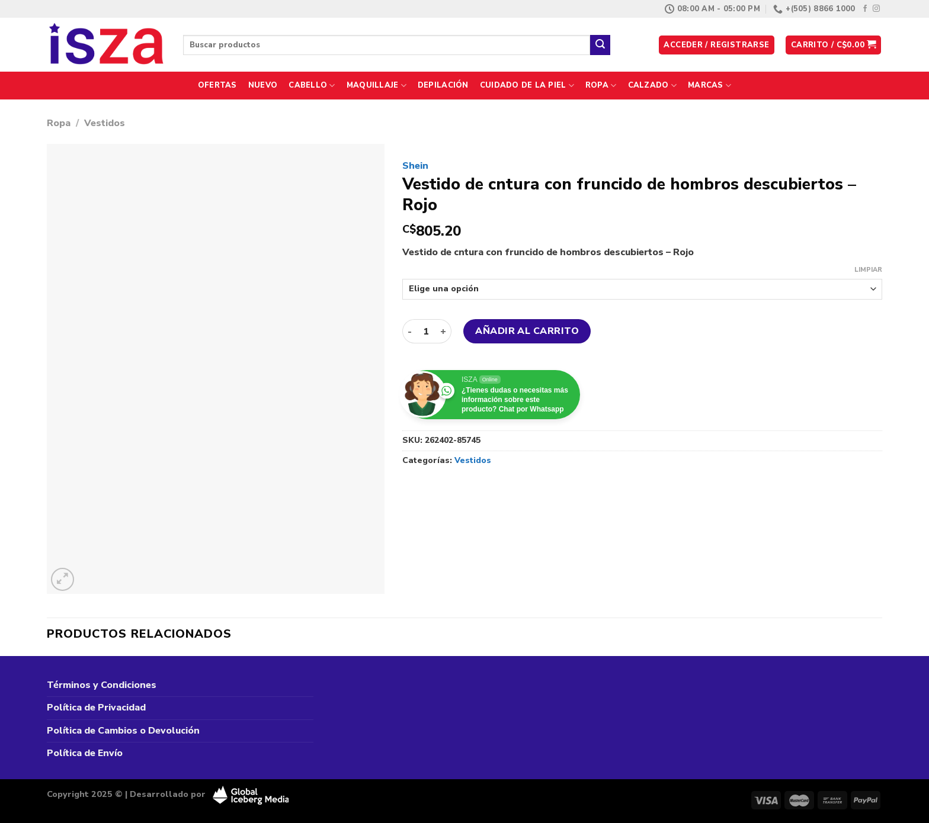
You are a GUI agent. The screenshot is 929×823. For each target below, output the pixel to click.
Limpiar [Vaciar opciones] (868, 270)
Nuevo (262, 85)
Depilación (443, 85)
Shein (415, 165)
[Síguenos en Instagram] (876, 9)
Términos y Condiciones (101, 685)
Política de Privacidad (96, 707)
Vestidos (104, 123)
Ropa (600, 85)
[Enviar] (600, 45)
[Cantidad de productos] (426, 331)
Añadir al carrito (527, 330)
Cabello (312, 85)
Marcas (709, 85)
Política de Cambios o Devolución (123, 730)
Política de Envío (85, 753)
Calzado (652, 85)
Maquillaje (376, 85)
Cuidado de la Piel (527, 85)
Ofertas (217, 85)
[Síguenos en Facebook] (865, 9)
